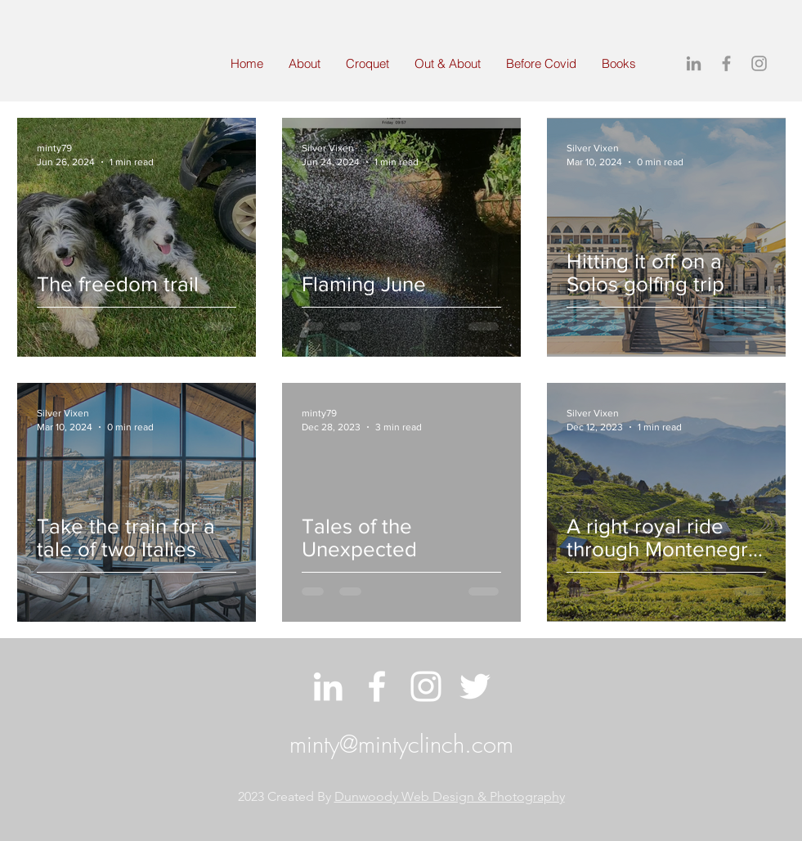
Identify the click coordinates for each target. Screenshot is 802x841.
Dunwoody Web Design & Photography (449, 796)
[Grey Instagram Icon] (759, 63)
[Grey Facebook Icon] (726, 63)
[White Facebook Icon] (376, 686)
